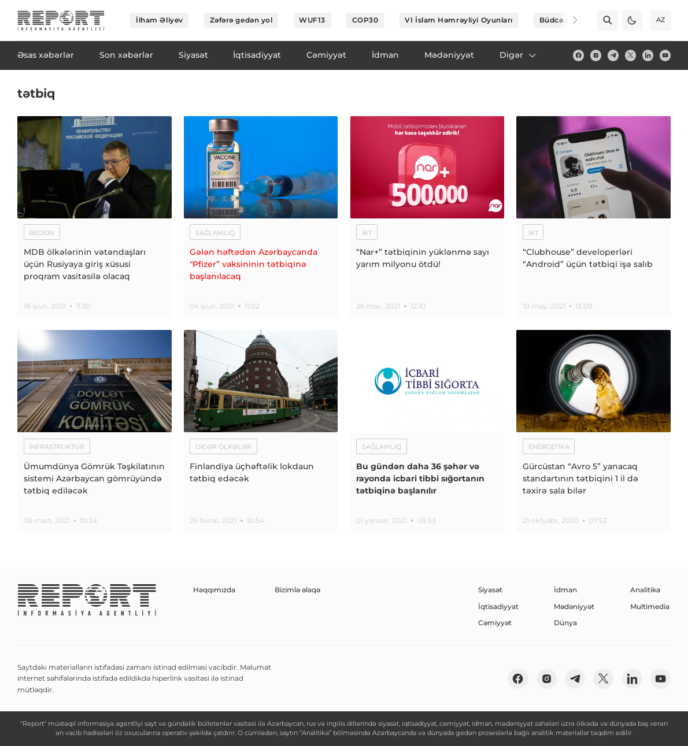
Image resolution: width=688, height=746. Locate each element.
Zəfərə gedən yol (241, 20)
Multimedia (649, 606)
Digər (519, 55)
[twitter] (630, 55)
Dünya (565, 622)
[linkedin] (647, 55)
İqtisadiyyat (498, 606)
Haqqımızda (214, 589)
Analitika (645, 589)
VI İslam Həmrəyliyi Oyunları (459, 20)
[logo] (61, 20)
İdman (565, 589)
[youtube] (665, 55)
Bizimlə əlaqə (297, 589)
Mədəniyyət (574, 606)
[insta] (595, 55)
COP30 (365, 20)
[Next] (567, 20)
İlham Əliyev (159, 20)
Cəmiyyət (495, 622)
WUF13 (312, 20)
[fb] (578, 55)
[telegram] (613, 55)
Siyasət (490, 589)
